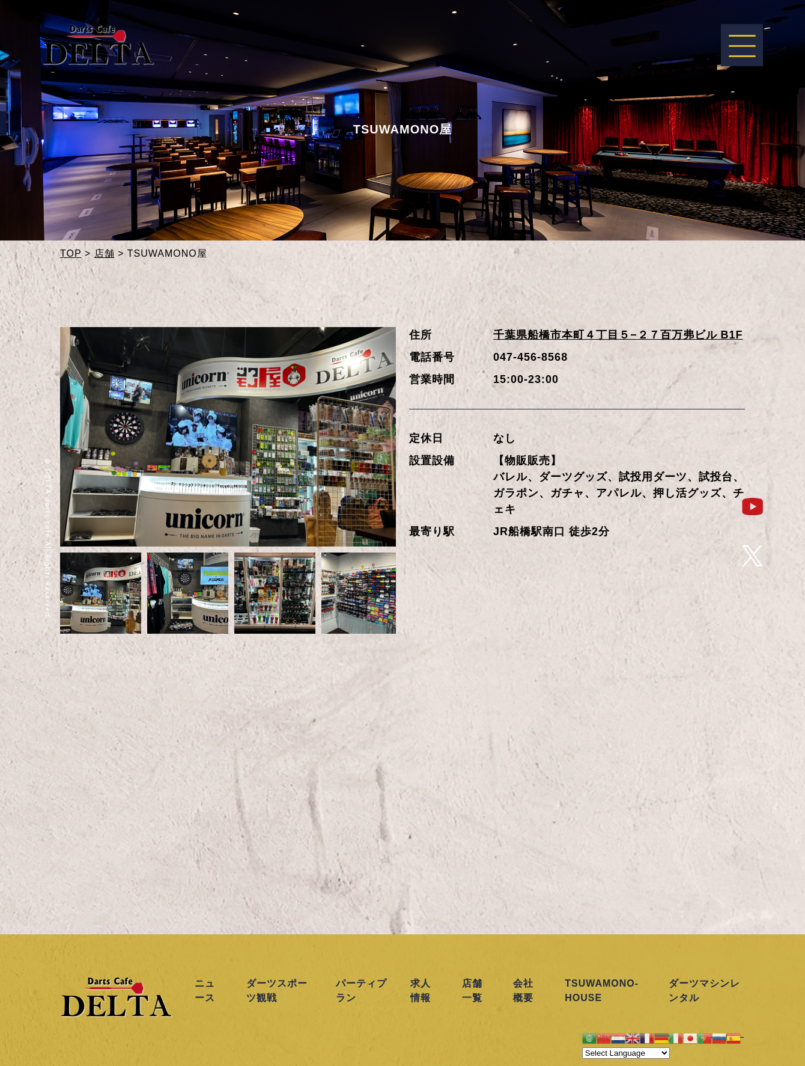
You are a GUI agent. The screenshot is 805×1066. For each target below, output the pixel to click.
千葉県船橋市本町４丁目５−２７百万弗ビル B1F (618, 335)
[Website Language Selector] (626, 1053)
